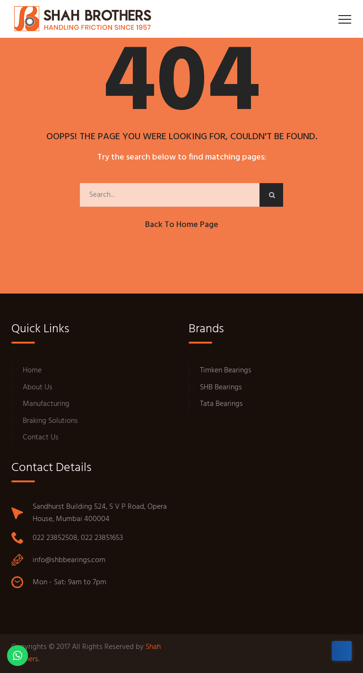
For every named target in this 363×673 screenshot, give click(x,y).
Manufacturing (46, 404)
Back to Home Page (181, 225)
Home (32, 370)
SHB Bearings (221, 387)
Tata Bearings (221, 404)
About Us (37, 387)
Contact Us (41, 437)
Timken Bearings (225, 370)
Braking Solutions (50, 421)
